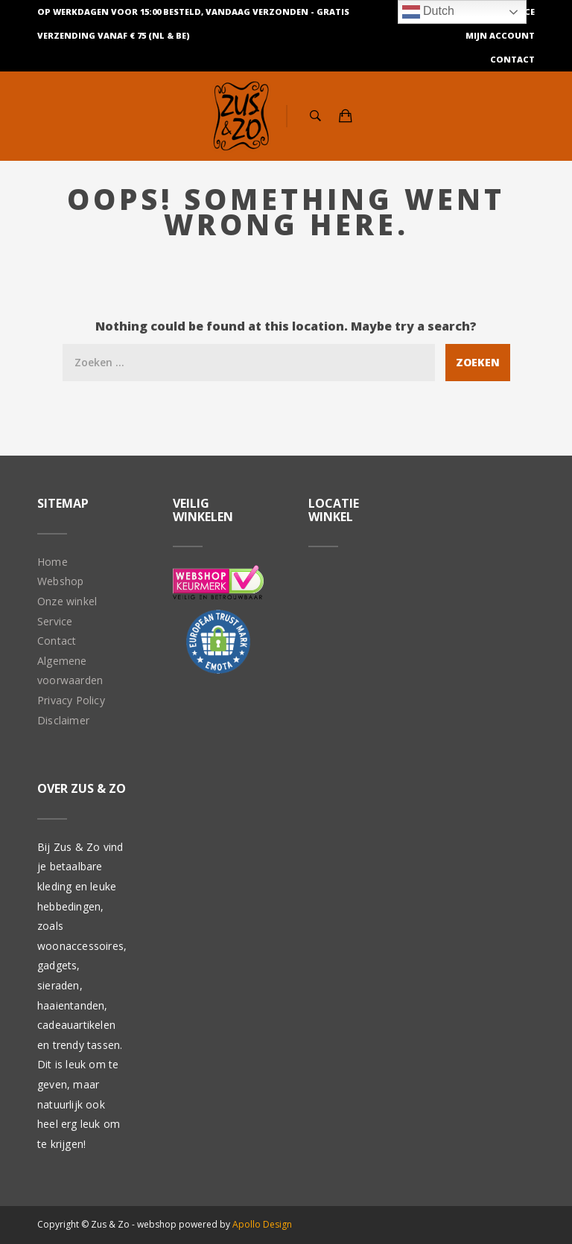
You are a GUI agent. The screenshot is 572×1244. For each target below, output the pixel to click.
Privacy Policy (71, 700)
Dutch (428, 12)
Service (54, 621)
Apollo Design (262, 1224)
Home (52, 562)
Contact (512, 59)
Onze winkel (67, 601)
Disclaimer (63, 720)
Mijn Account (500, 35)
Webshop (60, 581)
